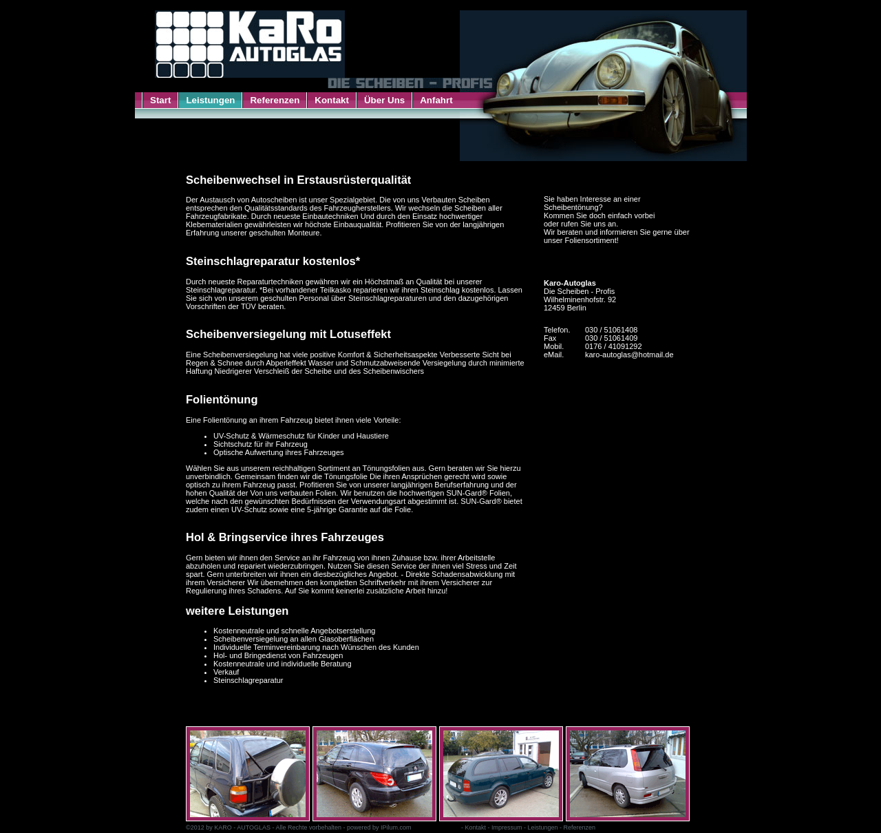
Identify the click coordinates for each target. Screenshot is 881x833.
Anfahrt (436, 100)
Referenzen (274, 100)
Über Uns (384, 100)
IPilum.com (396, 827)
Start (160, 100)
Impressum (506, 827)
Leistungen (210, 100)
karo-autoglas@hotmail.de (629, 354)
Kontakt (332, 100)
